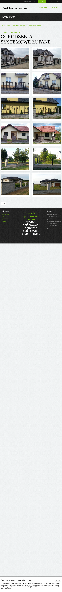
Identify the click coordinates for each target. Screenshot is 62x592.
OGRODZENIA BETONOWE (20, 25)
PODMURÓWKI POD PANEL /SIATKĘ (11, 32)
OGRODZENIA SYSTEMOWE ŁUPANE (34, 29)
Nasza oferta (42, 1)
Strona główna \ (50, 17)
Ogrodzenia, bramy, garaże (49, 8)
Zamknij (58, 580)
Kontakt (57, 1)
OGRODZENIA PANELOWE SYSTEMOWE (12, 29)
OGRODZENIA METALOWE (35, 25)
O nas (35, 1)
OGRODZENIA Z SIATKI (52, 29)
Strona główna (28, 1)
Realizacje (50, 1)
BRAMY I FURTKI (6, 25)
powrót (3, 203)
